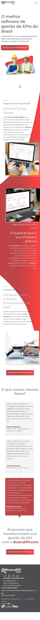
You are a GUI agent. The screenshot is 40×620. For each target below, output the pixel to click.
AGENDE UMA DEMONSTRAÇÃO (14, 48)
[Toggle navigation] (36, 2)
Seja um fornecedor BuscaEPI (12, 585)
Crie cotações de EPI (9, 581)
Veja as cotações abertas (10, 583)
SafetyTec (22, 599)
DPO (2, 593)
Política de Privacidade (8, 595)
